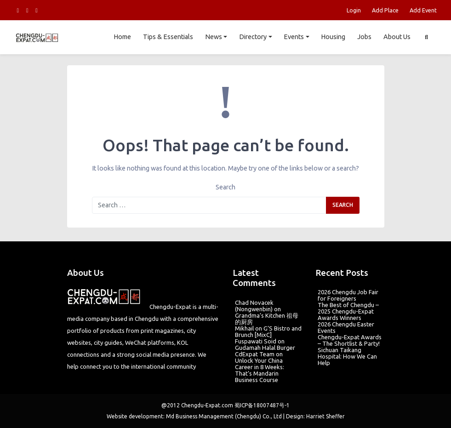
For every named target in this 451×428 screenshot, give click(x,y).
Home (122, 36)
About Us (397, 36)
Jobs (364, 36)
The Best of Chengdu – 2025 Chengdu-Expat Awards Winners (348, 311)
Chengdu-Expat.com (207, 405)
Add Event (423, 10)
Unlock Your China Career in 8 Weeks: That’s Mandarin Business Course (259, 370)
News (213, 36)
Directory (253, 36)
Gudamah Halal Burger (265, 347)
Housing (333, 36)
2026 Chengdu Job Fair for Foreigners (348, 295)
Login (354, 10)
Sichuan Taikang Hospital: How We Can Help (347, 356)
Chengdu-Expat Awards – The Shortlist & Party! (350, 340)
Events (294, 36)
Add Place (385, 10)
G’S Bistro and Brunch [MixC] (268, 331)
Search (225, 187)
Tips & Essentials (168, 36)
